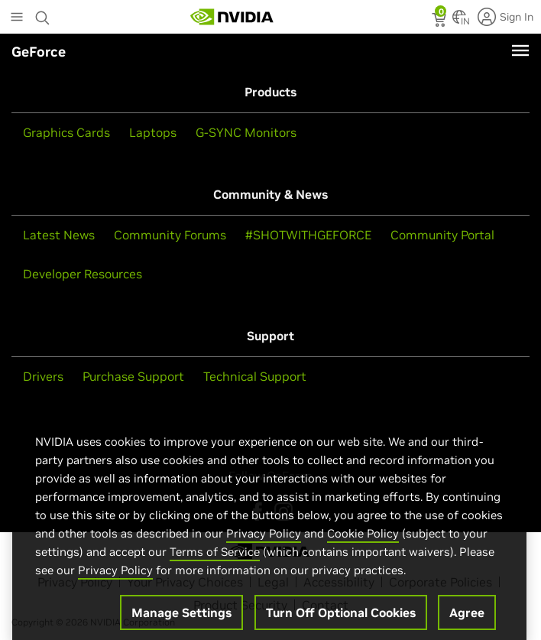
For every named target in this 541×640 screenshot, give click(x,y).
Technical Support (254, 376)
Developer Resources (82, 273)
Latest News (59, 234)
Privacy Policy (263, 545)
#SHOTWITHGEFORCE (308, 234)
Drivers (43, 376)
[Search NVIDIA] (43, 13)
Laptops (153, 132)
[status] (440, 21)
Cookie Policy (363, 545)
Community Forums (170, 234)
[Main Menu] (17, 18)
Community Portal (442, 234)
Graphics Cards (66, 132)
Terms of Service (215, 564)
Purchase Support (133, 376)
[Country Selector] (459, 21)
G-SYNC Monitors (246, 132)
